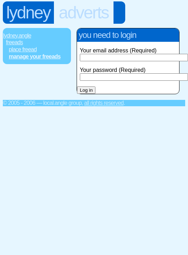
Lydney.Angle (17, 36)
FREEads (14, 42)
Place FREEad (23, 49)
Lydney (28, 12)
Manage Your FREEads (35, 56)
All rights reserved (103, 103)
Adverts (84, 12)
